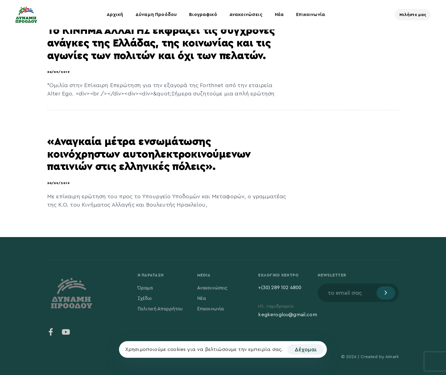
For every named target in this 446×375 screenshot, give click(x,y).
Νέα (279, 14)
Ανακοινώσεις (245, 14)
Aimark (392, 357)
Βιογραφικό (203, 14)
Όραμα (145, 288)
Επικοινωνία (310, 14)
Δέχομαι (306, 349)
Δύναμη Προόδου (156, 14)
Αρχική (115, 14)
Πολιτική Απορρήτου (160, 309)
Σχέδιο (145, 298)
